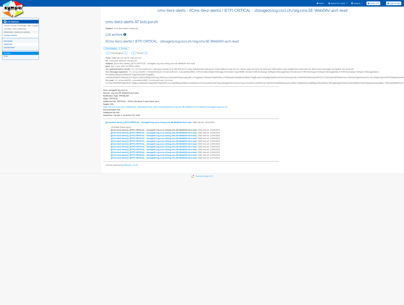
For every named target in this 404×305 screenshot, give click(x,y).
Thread (124, 48)
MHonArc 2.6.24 (131, 165)
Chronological (111, 48)
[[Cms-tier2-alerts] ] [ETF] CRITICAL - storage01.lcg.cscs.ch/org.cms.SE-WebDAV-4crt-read (148, 122)
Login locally (393, 3)
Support (355, 3)
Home (320, 3)
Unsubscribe (9, 47)
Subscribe (8, 44)
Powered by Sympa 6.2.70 (204, 176)
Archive (7, 53)
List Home (8, 41)
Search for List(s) (336, 3)
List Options (11, 22)
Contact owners (10, 35)
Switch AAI (373, 3)
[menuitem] (320, 3)
